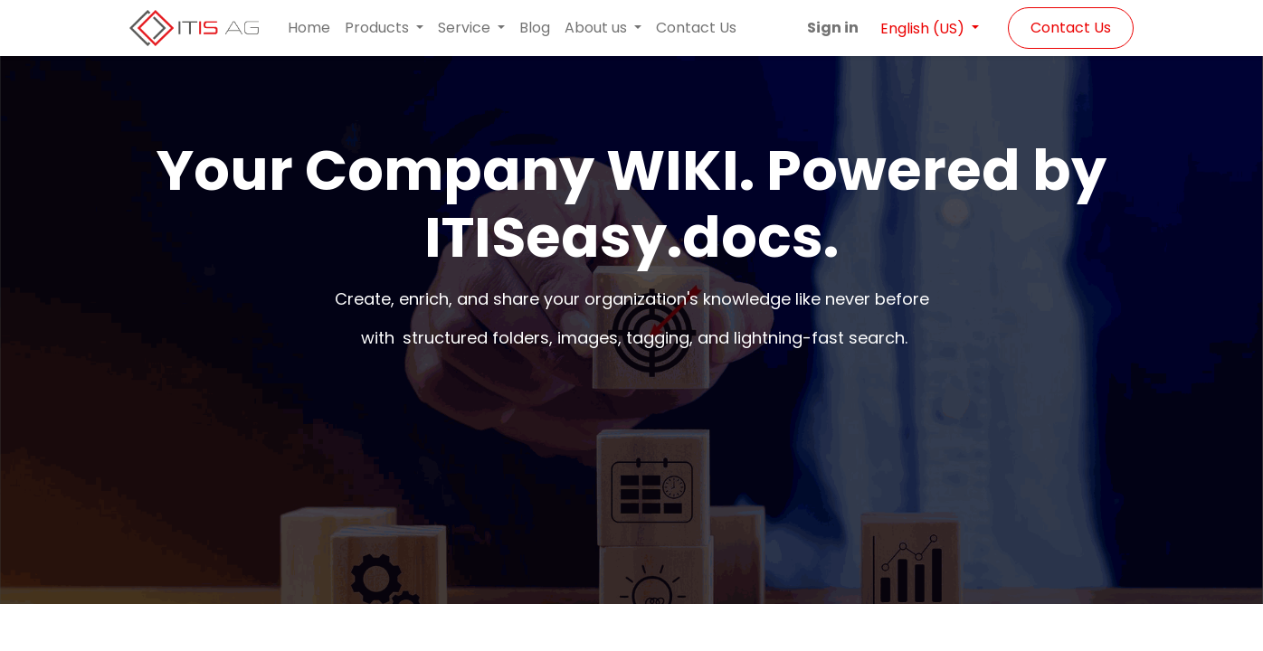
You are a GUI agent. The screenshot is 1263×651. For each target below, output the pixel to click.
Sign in (833, 27)
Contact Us (1070, 27)
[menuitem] (308, 28)
